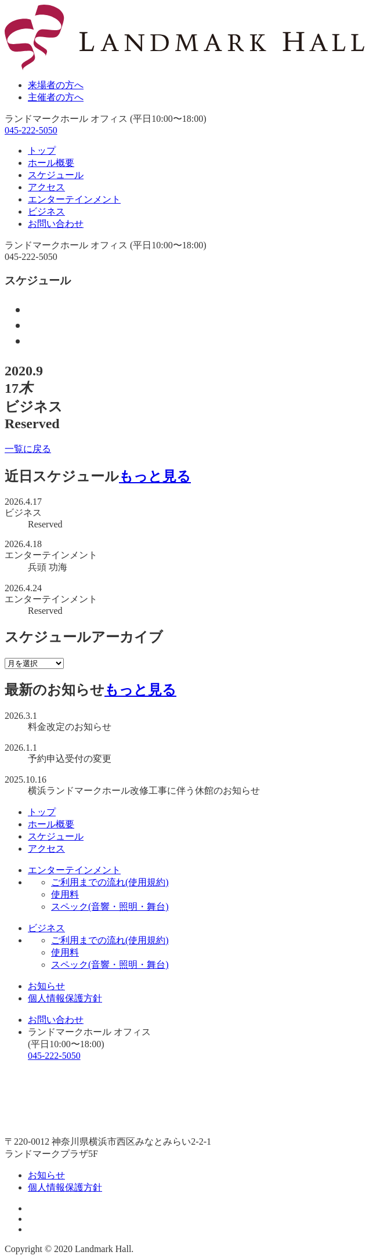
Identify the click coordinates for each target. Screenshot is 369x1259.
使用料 (65, 894)
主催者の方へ (56, 97)
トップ (42, 150)
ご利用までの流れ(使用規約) (110, 882)
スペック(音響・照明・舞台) (110, 906)
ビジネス (46, 211)
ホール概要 (51, 163)
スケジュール (56, 175)
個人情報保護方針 (65, 998)
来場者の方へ (56, 85)
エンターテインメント (74, 199)
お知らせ (46, 986)
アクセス (46, 187)
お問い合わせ (56, 224)
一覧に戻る (28, 449)
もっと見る (155, 476)
